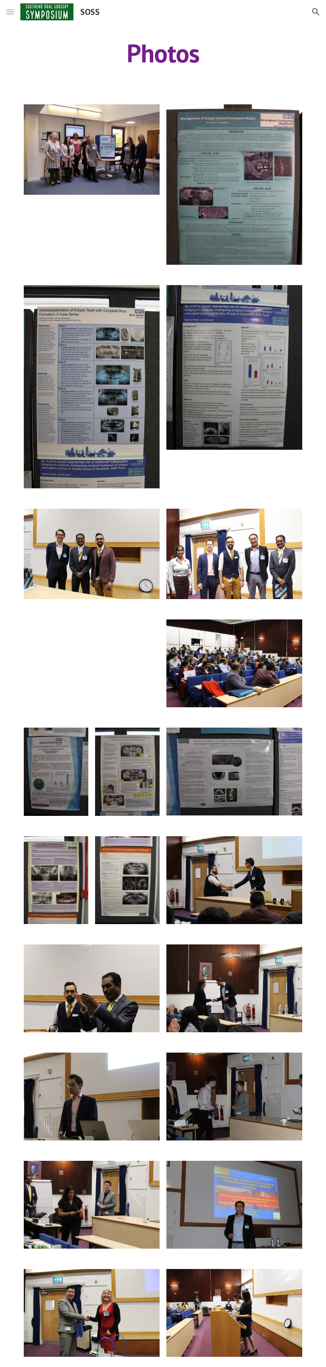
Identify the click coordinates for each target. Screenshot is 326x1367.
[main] (162, 53)
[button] (10, 11)
